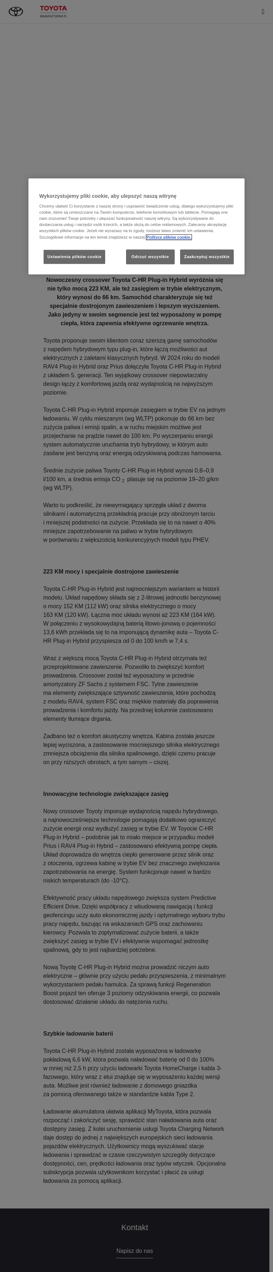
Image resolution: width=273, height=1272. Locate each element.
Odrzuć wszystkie (150, 256)
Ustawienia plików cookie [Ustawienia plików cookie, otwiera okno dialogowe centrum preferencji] (74, 256)
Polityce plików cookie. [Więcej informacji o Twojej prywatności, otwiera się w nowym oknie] (169, 237)
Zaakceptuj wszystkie (207, 256)
